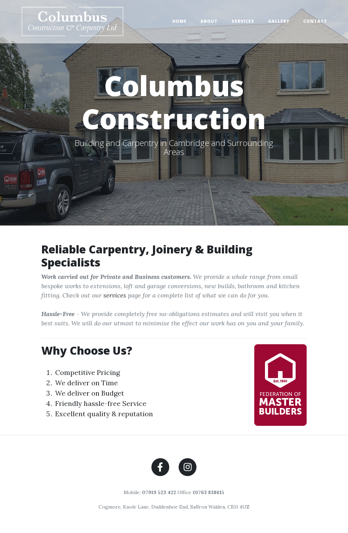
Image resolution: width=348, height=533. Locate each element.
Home (179, 21)
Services (243, 21)
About (209, 21)
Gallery (278, 21)
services (114, 295)
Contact (315, 21)
